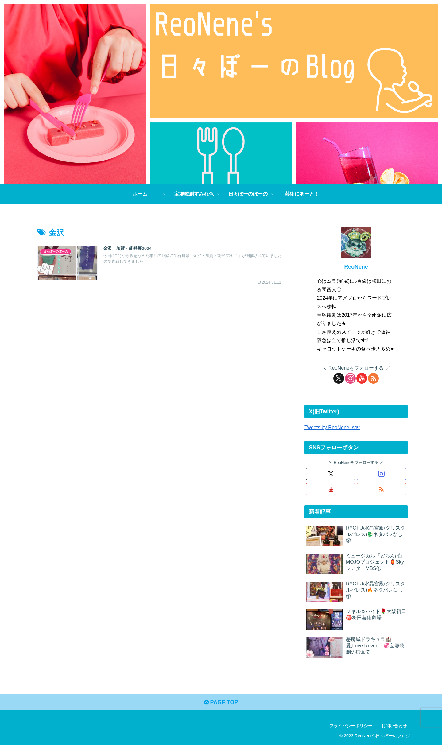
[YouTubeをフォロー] (361, 378)
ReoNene (356, 267)
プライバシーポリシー (350, 726)
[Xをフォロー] (338, 378)
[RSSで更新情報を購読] (373, 378)
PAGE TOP (221, 702)
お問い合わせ (394, 726)
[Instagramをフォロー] (350, 378)
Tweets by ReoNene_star (332, 427)
